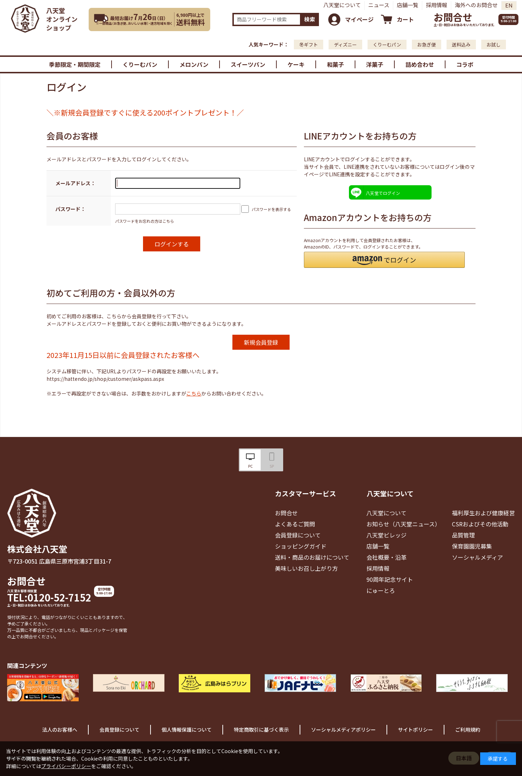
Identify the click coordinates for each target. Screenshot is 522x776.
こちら (193, 393)
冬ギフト (308, 44)
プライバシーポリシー (66, 766)
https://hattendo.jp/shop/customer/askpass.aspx (105, 378)
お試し (494, 44)
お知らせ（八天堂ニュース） (403, 524)
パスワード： (70, 208)
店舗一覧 (407, 5)
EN (509, 5)
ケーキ (296, 64)
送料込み (461, 44)
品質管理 (463, 535)
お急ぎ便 (426, 44)
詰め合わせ (419, 64)
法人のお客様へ (59, 729)
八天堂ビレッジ (386, 535)
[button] (384, 260)
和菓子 (335, 64)
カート (405, 19)
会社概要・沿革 (386, 557)
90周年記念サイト (389, 579)
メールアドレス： (75, 183)
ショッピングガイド (300, 546)
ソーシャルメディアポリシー (343, 729)
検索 (309, 19)
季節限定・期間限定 (74, 64)
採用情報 (436, 5)
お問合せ (453, 17)
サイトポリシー (415, 729)
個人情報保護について (187, 729)
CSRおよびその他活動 (480, 524)
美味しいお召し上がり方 (306, 568)
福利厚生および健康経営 (483, 513)
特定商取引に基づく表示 (261, 729)
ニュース (378, 5)
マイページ (359, 19)
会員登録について (298, 535)
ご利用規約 (467, 729)
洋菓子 (374, 64)
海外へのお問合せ (476, 5)
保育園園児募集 (472, 546)
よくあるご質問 (295, 524)
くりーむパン (387, 44)
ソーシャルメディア (477, 557)
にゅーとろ (380, 590)
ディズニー (345, 44)
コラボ (464, 64)
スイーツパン (248, 64)
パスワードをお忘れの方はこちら (144, 221)
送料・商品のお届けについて (312, 557)
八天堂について (342, 5)
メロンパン (193, 64)
